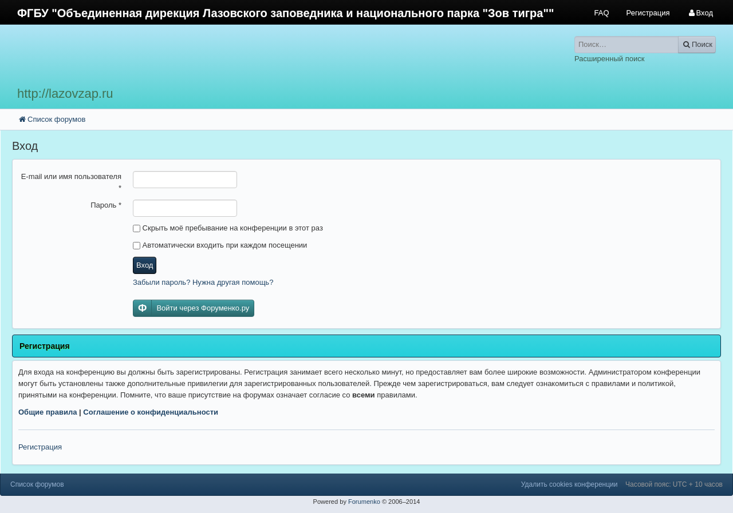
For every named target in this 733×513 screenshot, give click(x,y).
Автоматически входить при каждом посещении (220, 245)
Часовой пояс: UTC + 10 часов (674, 484)
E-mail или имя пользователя (71, 182)
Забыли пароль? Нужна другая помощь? (203, 282)
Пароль (105, 205)
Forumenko (364, 501)
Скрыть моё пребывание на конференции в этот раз (228, 228)
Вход (144, 265)
